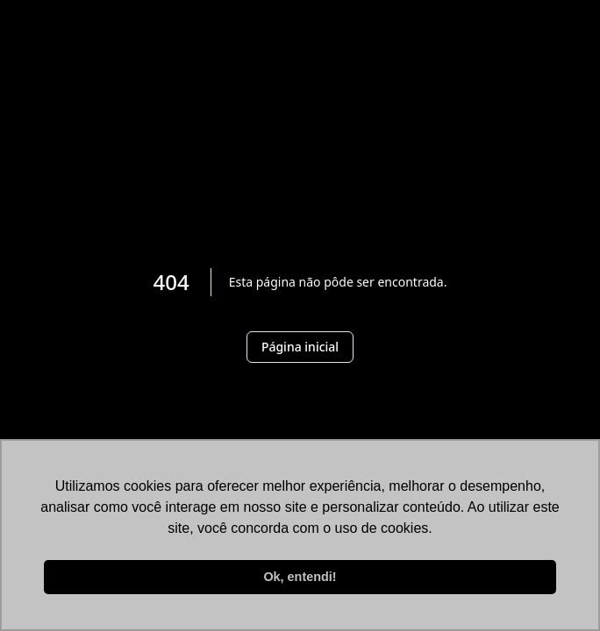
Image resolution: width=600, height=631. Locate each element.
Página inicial (300, 346)
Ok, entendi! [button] (299, 577)
